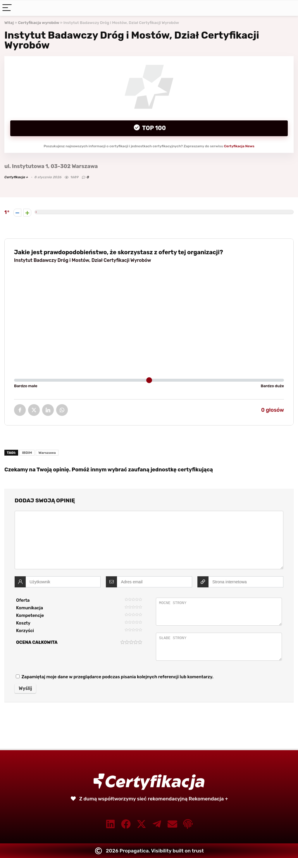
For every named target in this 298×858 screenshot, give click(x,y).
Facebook (20, 410)
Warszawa (47, 453)
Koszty (23, 623)
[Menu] (7, 8)
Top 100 (153, 128)
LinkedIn (48, 410)
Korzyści (25, 630)
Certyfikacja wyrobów (38, 22)
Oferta (23, 600)
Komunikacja (29, 607)
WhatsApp (62, 410)
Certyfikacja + (16, 177)
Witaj (9, 22)
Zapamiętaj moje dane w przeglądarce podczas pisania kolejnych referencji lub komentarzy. (117, 676)
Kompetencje (30, 615)
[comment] (149, 540)
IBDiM (27, 453)
